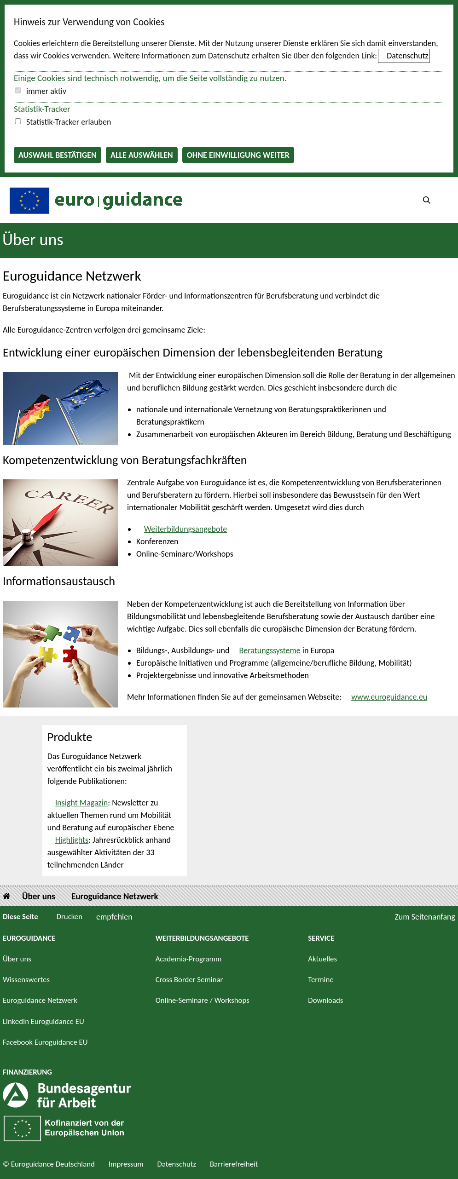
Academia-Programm (189, 959)
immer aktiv (46, 91)
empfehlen (114, 917)
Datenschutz (407, 56)
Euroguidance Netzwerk (114, 896)
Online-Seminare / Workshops (202, 1000)
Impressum (126, 1164)
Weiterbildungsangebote (185, 529)
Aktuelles (322, 959)
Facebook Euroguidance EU (45, 1042)
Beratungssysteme (270, 650)
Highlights (71, 840)
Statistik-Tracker (42, 109)
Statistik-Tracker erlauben (68, 122)
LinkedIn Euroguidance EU (43, 1021)
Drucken (69, 916)
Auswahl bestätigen (57, 155)
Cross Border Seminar (189, 979)
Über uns (33, 240)
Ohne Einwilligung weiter (238, 155)
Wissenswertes (26, 979)
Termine (320, 979)
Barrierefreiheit (234, 1164)
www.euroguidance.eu (389, 697)
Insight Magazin (81, 803)
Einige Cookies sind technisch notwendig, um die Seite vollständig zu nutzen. (150, 78)
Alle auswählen (141, 155)
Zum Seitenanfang (424, 917)
